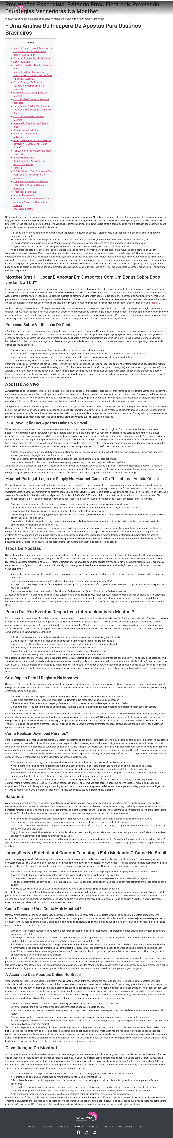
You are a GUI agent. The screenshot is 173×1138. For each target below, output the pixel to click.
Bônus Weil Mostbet (23, 157)
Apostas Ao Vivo (21, 61)
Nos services (150, 5)
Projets (103, 5)
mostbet (155, 302)
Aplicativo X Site (21, 137)
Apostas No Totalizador (25, 133)
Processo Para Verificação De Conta (31, 58)
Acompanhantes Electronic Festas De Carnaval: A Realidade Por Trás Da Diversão (32, 144)
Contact (132, 5)
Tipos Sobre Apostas (24, 79)
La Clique (88, 5)
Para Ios (17, 168)
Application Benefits (23, 209)
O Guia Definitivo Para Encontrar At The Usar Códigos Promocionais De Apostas (32, 174)
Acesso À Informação (24, 195)
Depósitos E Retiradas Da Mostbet (30, 181)
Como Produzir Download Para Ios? (31, 99)
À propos (72, 5)
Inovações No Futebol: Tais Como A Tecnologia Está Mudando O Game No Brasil (32, 109)
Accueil (57, 5)
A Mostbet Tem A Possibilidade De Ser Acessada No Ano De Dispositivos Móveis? (33, 202)
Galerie (117, 5)
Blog (105, 12)
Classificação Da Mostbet (26, 130)
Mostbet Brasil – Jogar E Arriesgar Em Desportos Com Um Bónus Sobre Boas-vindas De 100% (32, 51)
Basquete (18, 103)
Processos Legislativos (25, 191)
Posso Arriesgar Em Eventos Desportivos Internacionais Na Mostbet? (28, 86)
